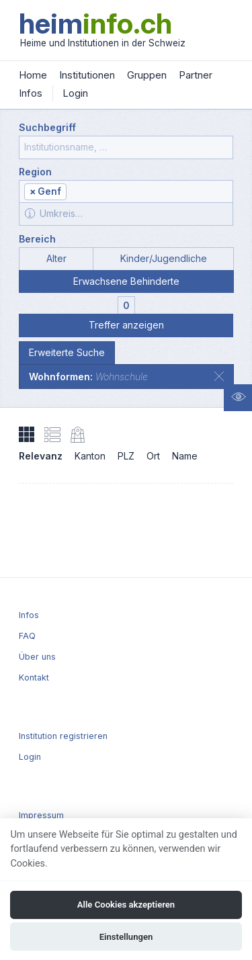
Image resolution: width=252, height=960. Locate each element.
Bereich (37, 239)
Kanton (90, 456)
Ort (153, 456)
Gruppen (147, 75)
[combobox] (126, 191)
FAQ (27, 636)
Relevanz (40, 456)
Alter (56, 258)
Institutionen (87, 75)
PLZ (126, 456)
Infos (30, 93)
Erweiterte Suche (67, 352)
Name (185, 456)
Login (75, 93)
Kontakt (34, 677)
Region (35, 171)
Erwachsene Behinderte (126, 281)
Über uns (37, 657)
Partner (195, 75)
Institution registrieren (63, 736)
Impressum (41, 815)
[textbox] (149, 192)
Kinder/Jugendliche (163, 258)
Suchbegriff (47, 127)
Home (33, 75)
